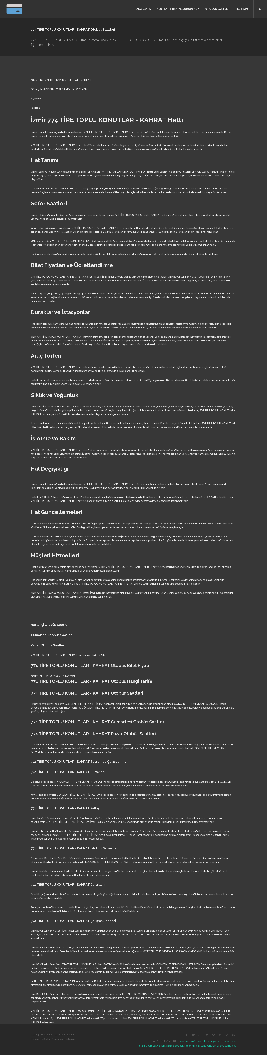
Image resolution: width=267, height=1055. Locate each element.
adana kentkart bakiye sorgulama (217, 1045)
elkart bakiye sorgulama (186, 1045)
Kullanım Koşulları (41, 1038)
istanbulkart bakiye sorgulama (155, 1045)
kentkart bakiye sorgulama (194, 1041)
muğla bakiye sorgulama (223, 1041)
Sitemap (58, 1038)
